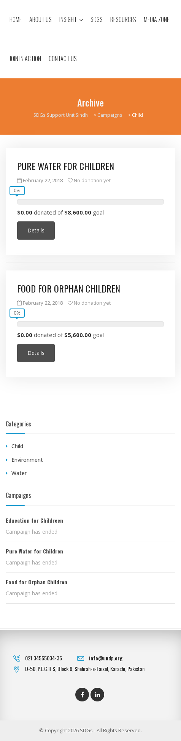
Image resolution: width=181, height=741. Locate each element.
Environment (27, 459)
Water (19, 473)
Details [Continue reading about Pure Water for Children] (35, 230)
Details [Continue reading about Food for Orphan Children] (35, 352)
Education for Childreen (34, 520)
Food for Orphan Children (68, 288)
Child (17, 446)
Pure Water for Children (65, 165)
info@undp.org (105, 658)
